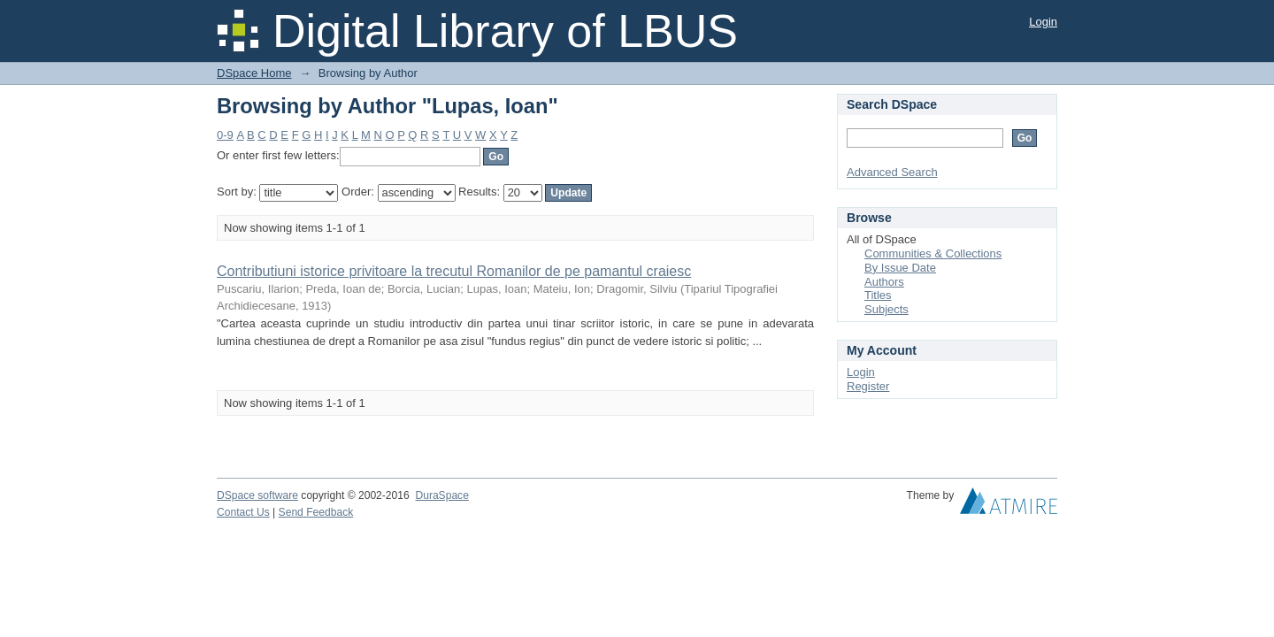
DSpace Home (254, 73)
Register (868, 386)
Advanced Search (892, 172)
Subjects (886, 309)
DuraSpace (441, 495)
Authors (884, 281)
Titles (878, 295)
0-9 (225, 135)
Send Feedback (316, 512)
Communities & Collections (933, 253)
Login (1043, 21)
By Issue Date (900, 267)
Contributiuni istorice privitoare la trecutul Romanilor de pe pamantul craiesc (454, 271)
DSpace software (257, 495)
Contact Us (243, 512)
